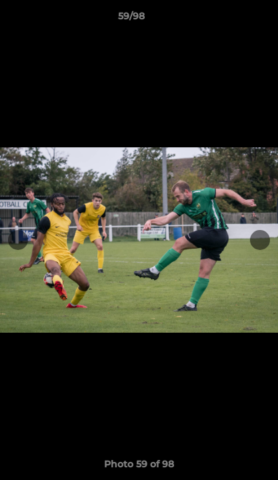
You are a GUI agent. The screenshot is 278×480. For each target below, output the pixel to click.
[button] (230, 19)
